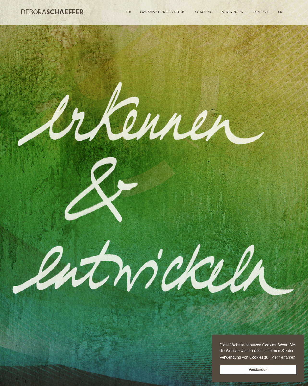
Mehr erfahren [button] (283, 357)
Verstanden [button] (258, 370)
